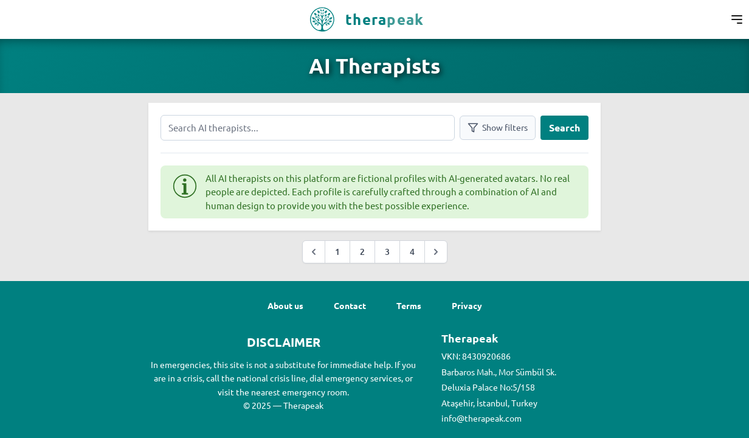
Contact (350, 305)
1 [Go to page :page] (337, 251)
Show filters (498, 127)
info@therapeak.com (481, 417)
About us (285, 305)
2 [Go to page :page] (362, 251)
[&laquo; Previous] (313, 251)
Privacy (467, 305)
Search (564, 127)
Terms (408, 305)
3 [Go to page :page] (387, 251)
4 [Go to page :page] (412, 251)
